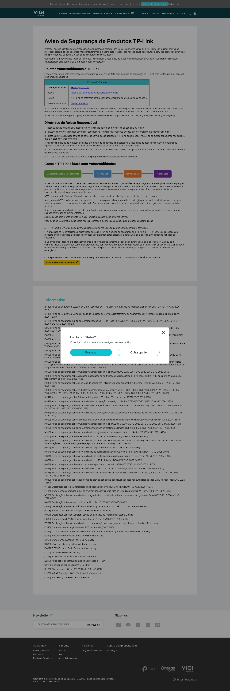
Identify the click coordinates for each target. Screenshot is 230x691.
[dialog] (115, 345)
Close (163, 332)
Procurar (91, 352)
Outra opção (138, 352)
